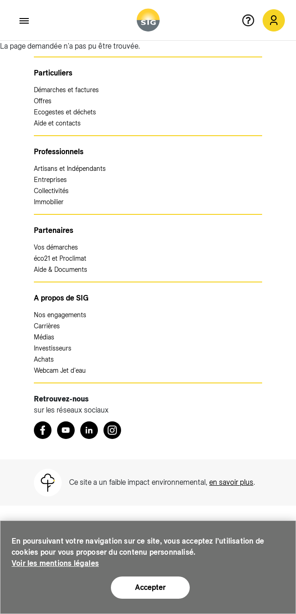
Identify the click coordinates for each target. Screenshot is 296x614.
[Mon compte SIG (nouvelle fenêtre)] (274, 20)
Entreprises (50, 179)
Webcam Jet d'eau (60, 370)
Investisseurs (52, 348)
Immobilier (49, 202)
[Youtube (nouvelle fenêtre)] (66, 430)
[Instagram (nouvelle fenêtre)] (112, 430)
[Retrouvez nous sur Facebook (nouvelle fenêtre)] (42, 430)
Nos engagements (60, 315)
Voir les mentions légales (55, 563)
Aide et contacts (57, 123)
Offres (42, 101)
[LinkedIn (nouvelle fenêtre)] (89, 430)
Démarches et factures (66, 90)
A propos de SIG (61, 298)
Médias (44, 337)
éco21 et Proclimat (60, 258)
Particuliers (53, 73)
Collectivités (51, 190)
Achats (44, 359)
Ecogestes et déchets (65, 112)
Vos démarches (56, 247)
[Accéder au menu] (24, 21)
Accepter (150, 587)
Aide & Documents (60, 269)
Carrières (47, 326)
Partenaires (53, 230)
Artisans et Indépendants (70, 168)
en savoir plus (231, 482)
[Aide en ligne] (252, 20)
